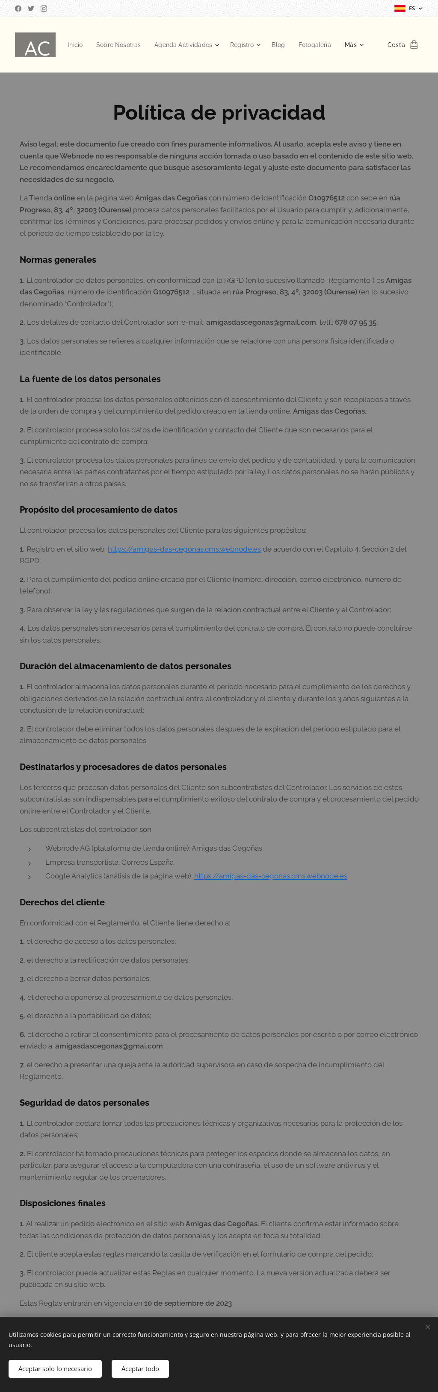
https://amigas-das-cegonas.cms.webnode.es (184, 549)
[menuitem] (112, 45)
